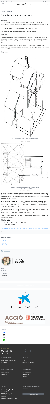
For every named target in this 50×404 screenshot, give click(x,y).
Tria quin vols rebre (33, 394)
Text (23, 360)
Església (4, 243)
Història (4, 242)
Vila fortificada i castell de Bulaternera (11, 228)
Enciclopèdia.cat (26, 372)
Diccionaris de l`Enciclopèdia (8, 360)
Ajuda (3, 3)
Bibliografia (4, 244)
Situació (4, 240)
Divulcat (33, 1)
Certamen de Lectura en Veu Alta (28, 363)
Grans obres (4, 374)
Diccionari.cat (39, 1)
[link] (25, 232)
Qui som (2, 1)
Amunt (25, 228)
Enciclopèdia (4, 362)
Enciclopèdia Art (5, 372)
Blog (6, 1)
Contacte (10, 1)
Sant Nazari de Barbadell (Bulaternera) (39, 228)
